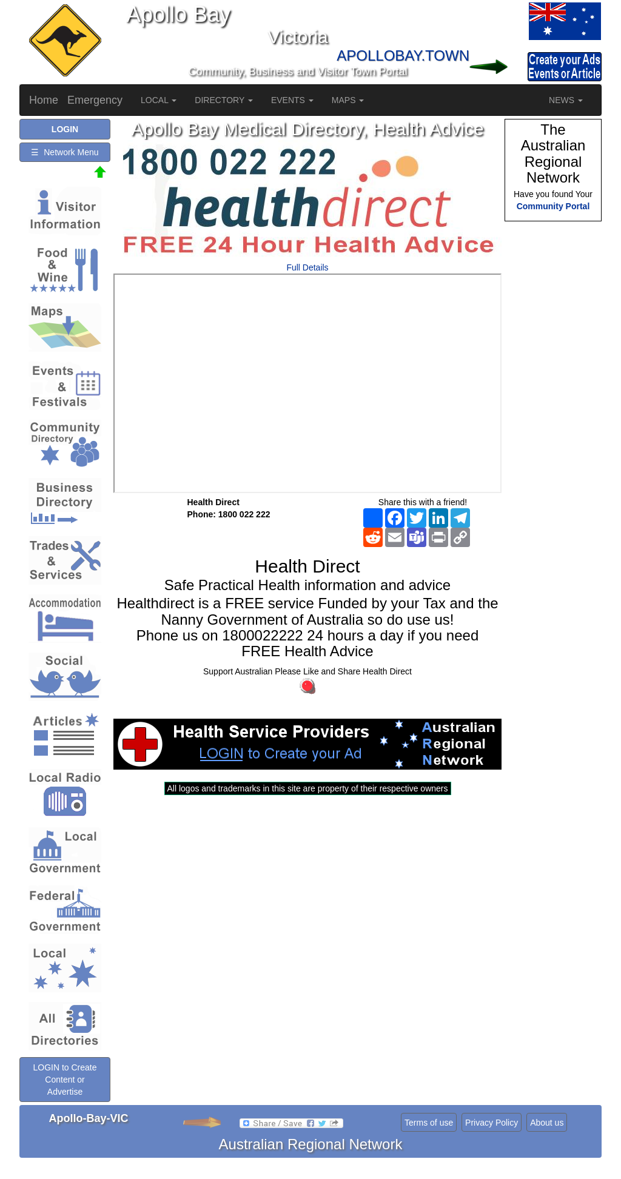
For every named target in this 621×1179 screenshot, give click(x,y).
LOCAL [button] (158, 100)
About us (546, 1122)
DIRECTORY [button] (224, 100)
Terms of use (428, 1122)
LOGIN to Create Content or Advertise (64, 1080)
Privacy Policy (491, 1122)
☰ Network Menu (64, 152)
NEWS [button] (566, 100)
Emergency (95, 100)
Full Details (307, 267)
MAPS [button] (348, 100)
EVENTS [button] (292, 100)
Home (43, 100)
